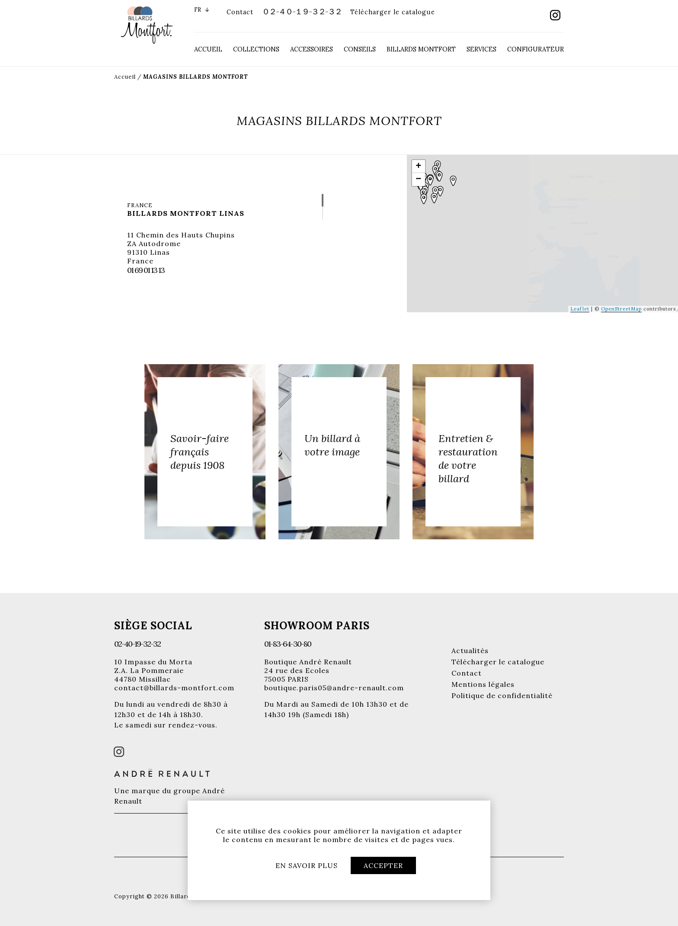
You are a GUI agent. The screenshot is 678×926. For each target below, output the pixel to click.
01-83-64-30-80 (287, 644)
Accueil (208, 49)
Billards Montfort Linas (185, 213)
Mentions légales (483, 684)
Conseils (360, 49)
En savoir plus (306, 865)
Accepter (383, 865)
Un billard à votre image (332, 445)
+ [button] (419, 166)
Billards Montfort (421, 49)
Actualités (470, 650)
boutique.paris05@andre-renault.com (334, 687)
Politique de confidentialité (502, 695)
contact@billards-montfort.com (174, 687)
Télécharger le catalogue (392, 12)
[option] (204, 451)
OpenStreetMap (621, 309)
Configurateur (535, 49)
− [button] (419, 179)
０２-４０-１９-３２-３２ (302, 11)
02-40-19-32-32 (137, 644)
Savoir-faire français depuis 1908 (199, 452)
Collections (256, 49)
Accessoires (311, 49)
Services (481, 49)
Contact (240, 12)
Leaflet (579, 309)
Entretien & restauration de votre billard (468, 458)
